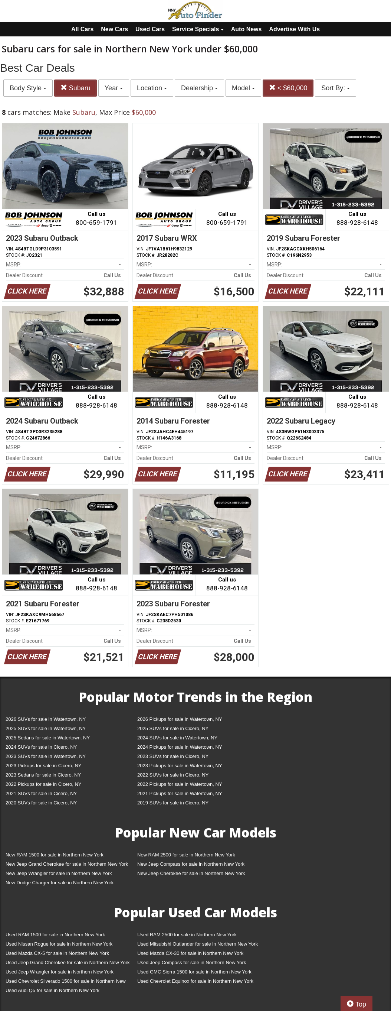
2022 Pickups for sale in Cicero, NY (43, 784)
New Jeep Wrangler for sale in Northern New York (59, 873)
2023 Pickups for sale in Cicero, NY (43, 765)
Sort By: (335, 88)
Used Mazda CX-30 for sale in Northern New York (190, 953)
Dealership (199, 88)
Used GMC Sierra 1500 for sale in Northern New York (194, 972)
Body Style (28, 88)
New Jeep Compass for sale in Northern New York (190, 864)
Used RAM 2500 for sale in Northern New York (187, 934)
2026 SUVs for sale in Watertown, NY (46, 719)
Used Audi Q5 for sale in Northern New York (52, 990)
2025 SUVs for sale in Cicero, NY (172, 728)
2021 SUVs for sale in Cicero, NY (41, 793)
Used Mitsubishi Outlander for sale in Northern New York (197, 944)
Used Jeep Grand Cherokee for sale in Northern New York (68, 962)
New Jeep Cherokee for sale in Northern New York (191, 873)
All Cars (82, 29)
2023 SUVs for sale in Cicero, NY (172, 756)
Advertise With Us (294, 29)
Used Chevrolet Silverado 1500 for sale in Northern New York (66, 982)
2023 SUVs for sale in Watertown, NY (46, 756)
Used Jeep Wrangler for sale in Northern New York (60, 972)
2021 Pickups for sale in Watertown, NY (179, 793)
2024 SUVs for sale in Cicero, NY (41, 747)
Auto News (246, 29)
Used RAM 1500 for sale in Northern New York (55, 934)
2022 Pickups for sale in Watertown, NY (179, 784)
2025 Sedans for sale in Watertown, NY (48, 738)
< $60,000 (288, 88)
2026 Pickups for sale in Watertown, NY (179, 719)
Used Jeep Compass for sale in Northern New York (191, 962)
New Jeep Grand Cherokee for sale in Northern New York (67, 864)
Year (114, 88)
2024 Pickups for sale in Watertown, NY (179, 747)
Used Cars (150, 29)
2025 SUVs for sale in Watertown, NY (46, 728)
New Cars (114, 29)
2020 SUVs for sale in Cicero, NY (41, 803)
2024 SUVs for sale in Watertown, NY (177, 738)
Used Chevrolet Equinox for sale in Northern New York (195, 981)
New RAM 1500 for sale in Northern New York (55, 855)
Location (152, 88)
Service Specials (198, 29)
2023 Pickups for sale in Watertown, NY (179, 765)
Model (243, 88)
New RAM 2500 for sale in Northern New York (186, 855)
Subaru (75, 88)
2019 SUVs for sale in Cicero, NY (172, 803)
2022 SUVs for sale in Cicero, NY (172, 775)
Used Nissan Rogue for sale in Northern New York (59, 944)
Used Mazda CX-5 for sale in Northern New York (57, 953)
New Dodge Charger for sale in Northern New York (60, 882)
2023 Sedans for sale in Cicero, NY (43, 775)
